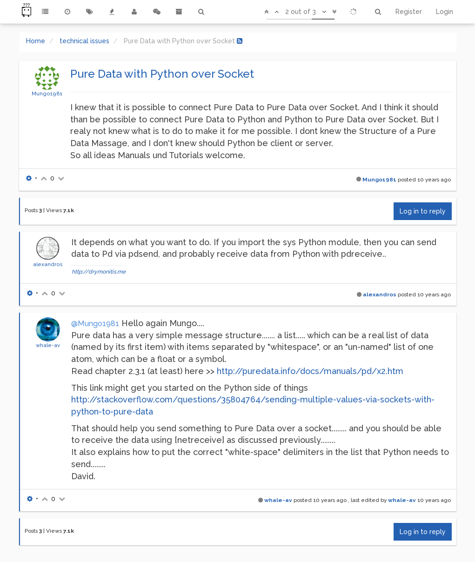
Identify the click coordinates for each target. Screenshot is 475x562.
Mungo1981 (47, 93)
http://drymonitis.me (99, 271)
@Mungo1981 (95, 323)
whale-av (48, 345)
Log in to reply (423, 211)
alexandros (48, 264)
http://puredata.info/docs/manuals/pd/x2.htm (310, 371)
